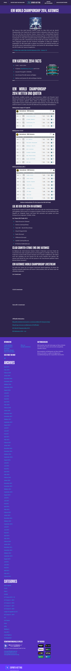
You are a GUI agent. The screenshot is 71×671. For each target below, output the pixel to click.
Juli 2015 (6, 497)
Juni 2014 (6, 529)
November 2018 (8, 381)
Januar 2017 (7, 445)
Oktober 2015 (7, 489)
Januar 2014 (7, 544)
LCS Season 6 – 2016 (9, 603)
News (5, 623)
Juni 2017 (6, 430)
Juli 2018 (6, 393)
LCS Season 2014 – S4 (9, 597)
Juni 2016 (6, 465)
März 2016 (6, 474)
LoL (32, 68)
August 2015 (7, 494)
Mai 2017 (6, 433)
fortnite (6, 594)
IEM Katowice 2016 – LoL (19, 331)
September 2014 (8, 524)
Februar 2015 (7, 512)
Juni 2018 (6, 396)
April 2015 (6, 506)
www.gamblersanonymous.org (11, 654)
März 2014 (6, 538)
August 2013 (7, 558)
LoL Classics (7, 620)
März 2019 (6, 369)
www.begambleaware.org (10, 652)
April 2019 (6, 366)
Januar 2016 (7, 480)
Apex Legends (7, 585)
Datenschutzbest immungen (8, 347)
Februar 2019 (7, 372)
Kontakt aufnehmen (26, 346)
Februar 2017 (7, 442)
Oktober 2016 (7, 454)
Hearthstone (24, 68)
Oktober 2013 (7, 553)
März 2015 (6, 509)
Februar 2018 (7, 407)
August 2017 (7, 425)
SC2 (29, 68)
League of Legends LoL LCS (11, 611)
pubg (5, 626)
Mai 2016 (6, 468)
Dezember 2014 (8, 518)
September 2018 (8, 387)
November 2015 (8, 486)
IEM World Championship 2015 (21, 328)
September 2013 (8, 556)
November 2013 (8, 550)
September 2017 (8, 422)
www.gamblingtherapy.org (10, 651)
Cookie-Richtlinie (8, 345)
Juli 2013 (6, 561)
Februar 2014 (7, 541)
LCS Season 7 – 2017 (9, 605)
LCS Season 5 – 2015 (9, 600)
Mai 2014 (6, 532)
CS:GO (5, 588)
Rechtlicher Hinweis (9, 350)
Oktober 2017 (7, 419)
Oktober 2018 (7, 384)
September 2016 (8, 457)
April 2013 (6, 570)
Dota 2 (5, 591)
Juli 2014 (6, 526)
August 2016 (7, 460)
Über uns (23, 345)
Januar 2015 (7, 515)
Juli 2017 (6, 428)
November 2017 (8, 416)
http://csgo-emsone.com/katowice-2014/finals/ (25, 325)
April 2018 (6, 401)
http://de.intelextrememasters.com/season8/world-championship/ (31, 322)
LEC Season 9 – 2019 (9, 614)
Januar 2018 (7, 410)
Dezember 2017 (8, 413)
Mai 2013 (6, 567)
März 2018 (6, 404)
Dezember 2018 (8, 378)
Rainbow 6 (6, 629)
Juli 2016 (6, 462)
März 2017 (6, 439)
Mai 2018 (6, 398)
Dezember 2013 (8, 547)
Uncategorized (7, 637)
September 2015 (8, 492)
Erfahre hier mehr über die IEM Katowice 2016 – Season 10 (30, 50)
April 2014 (6, 535)
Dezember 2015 (8, 483)
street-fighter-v (8, 635)
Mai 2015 (6, 503)
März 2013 (6, 573)
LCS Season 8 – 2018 (9, 608)
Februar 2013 (7, 576)
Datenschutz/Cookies (9, 351)
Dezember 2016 (8, 448)
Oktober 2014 (7, 521)
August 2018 (7, 390)
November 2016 (8, 451)
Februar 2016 (7, 477)
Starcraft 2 (6, 632)
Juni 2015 (6, 500)
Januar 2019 (7, 375)
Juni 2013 (6, 564)
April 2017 (6, 436)
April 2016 (6, 471)
